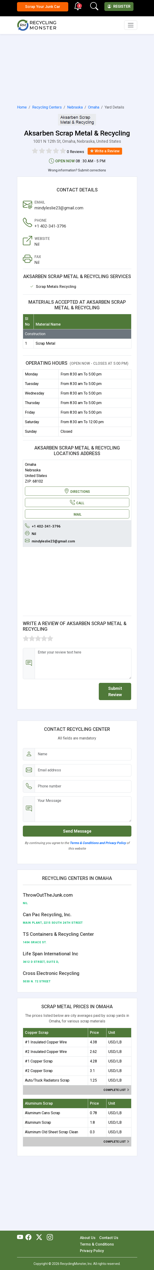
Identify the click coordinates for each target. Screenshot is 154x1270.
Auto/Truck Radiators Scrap (47, 1080)
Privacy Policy (92, 1251)
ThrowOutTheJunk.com (48, 895)
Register (118, 6)
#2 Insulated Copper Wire (46, 1051)
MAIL (78, 514)
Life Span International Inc (50, 954)
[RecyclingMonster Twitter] (39, 1237)
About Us (88, 1238)
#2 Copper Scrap (39, 1071)
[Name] (83, 754)
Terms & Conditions (97, 1244)
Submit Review (115, 691)
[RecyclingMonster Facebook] (29, 1237)
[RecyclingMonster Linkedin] (48, 1237)
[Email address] (83, 770)
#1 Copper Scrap (39, 1061)
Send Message (77, 831)
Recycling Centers (47, 107)
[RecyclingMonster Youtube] (21, 1237)
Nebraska (75, 107)
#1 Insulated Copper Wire (46, 1042)
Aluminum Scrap (38, 1122)
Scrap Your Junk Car (42, 6)
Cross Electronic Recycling (51, 973)
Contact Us (108, 1238)
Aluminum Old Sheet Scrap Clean (51, 1132)
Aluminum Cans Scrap (42, 1113)
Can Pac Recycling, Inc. (47, 914)
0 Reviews (75, 152)
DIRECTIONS (77, 491)
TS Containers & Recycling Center (58, 934)
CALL (77, 502)
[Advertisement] (77, 68)
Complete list (116, 1090)
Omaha (93, 107)
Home (22, 107)
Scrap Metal (45, 343)
